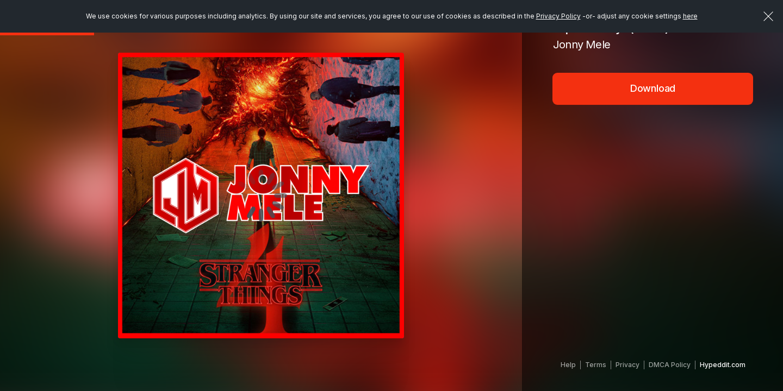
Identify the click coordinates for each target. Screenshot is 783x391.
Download (653, 88)
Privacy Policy (558, 16)
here (690, 16)
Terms (595, 365)
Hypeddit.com (722, 365)
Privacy (627, 365)
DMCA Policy (670, 365)
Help (568, 365)
